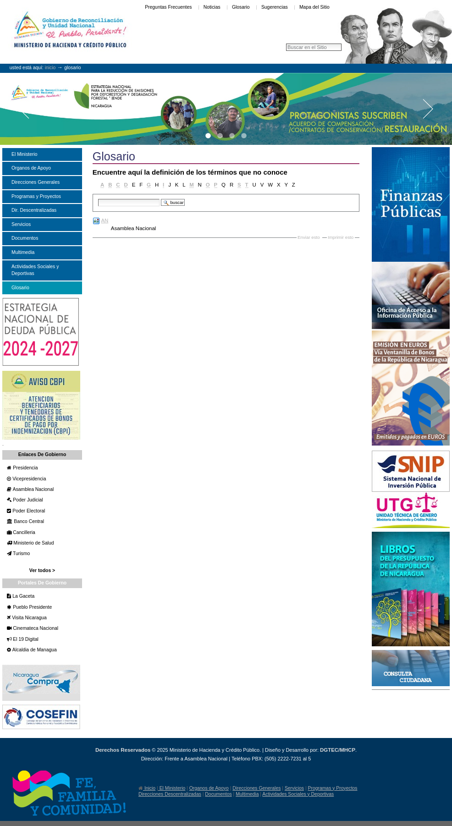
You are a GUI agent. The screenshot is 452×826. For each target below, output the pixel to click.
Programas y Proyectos (333, 788)
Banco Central (28, 521)
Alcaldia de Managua (33, 649)
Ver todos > (42, 570)
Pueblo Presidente (31, 607)
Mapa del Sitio (314, 7)
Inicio (50, 67)
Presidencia (24, 467)
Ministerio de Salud (33, 542)
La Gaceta (22, 596)
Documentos (218, 794)
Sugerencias (274, 7)
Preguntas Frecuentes (168, 7)
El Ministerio (171, 788)
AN (104, 220)
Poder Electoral (28, 510)
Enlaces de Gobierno (42, 454)
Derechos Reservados (122, 750)
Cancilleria (23, 532)
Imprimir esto (340, 237)
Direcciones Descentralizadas (169, 794)
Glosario (241, 7)
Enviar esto (309, 237)
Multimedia (247, 794)
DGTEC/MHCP (337, 750)
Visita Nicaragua (28, 617)
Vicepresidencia (28, 478)
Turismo (20, 553)
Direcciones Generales (256, 788)
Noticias (212, 7)
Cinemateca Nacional (34, 628)
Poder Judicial (27, 499)
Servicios (294, 788)
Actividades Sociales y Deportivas (298, 794)
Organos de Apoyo (209, 788)
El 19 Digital (24, 639)
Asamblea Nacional (32, 489)
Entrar (441, 59)
